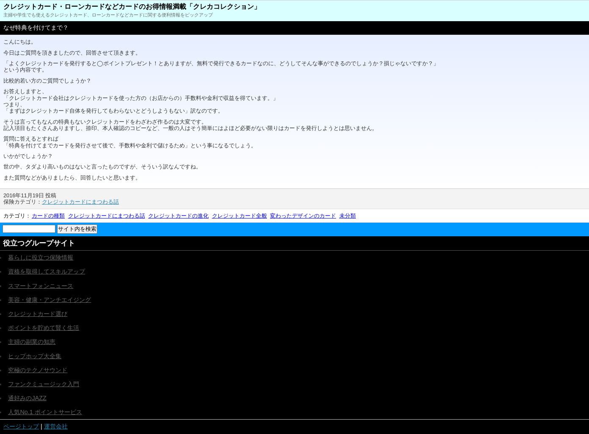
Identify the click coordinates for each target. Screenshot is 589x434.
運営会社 (56, 426)
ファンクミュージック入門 (43, 384)
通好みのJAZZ (27, 398)
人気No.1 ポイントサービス (45, 412)
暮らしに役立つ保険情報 (40, 257)
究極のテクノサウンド (37, 370)
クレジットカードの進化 (178, 216)
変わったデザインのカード (303, 216)
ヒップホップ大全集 (34, 356)
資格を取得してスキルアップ (46, 271)
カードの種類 (48, 216)
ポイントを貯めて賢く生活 (43, 327)
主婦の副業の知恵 (31, 341)
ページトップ (21, 426)
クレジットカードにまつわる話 (80, 202)
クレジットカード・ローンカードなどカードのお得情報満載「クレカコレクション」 (132, 6)
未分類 (347, 216)
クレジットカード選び (37, 313)
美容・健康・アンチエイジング (49, 299)
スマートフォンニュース (40, 285)
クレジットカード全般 (239, 216)
